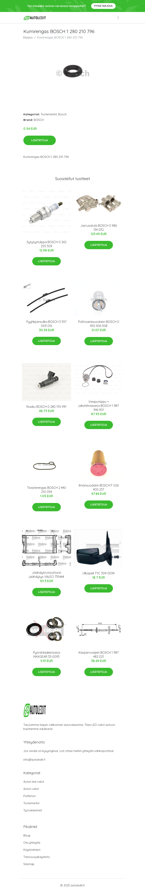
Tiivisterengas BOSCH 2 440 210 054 (46, 490)
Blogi (26, 835)
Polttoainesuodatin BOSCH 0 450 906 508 (98, 324)
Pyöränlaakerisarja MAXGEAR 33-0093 (46, 655)
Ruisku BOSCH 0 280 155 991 (46, 407)
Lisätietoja (39, 140)
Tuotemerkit (49, 114)
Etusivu (28, 37)
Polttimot (29, 796)
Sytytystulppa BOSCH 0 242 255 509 (46, 244)
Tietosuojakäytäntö (36, 857)
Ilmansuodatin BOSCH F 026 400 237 (99, 487)
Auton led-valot (33, 781)
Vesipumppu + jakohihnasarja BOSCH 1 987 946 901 (99, 406)
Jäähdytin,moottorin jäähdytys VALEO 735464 (46, 575)
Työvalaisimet (32, 810)
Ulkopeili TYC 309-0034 (98, 573)
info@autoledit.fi (34, 759)
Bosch (62, 114)
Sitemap (28, 864)
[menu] (118, 17)
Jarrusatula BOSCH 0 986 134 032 (98, 228)
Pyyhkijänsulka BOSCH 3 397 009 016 (46, 324)
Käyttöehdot (31, 850)
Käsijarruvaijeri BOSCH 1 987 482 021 (99, 655)
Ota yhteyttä (31, 842)
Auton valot (31, 789)
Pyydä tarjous (103, 5)
